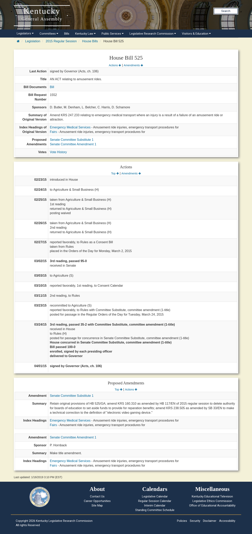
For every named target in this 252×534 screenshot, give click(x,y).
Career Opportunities (97, 501)
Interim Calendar (154, 505)
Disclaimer (209, 521)
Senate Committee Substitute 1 (71, 139)
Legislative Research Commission (153, 33)
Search (225, 11)
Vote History (58, 152)
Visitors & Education (196, 33)
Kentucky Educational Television (212, 496)
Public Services (113, 33)
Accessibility (227, 521)
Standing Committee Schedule (154, 510)
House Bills (90, 41)
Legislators (25, 33)
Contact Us (97, 496)
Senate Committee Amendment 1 (73, 144)
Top (115, 173)
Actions (115, 65)
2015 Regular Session (61, 41)
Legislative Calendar (155, 496)
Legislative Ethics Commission (212, 501)
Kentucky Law (85, 33)
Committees (49, 33)
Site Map (97, 505)
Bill (52, 87)
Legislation (32, 41)
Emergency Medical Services (70, 127)
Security (195, 521)
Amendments (133, 65)
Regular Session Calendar (154, 501)
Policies (182, 521)
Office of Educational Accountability (212, 505)
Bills (66, 33)
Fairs (53, 132)
